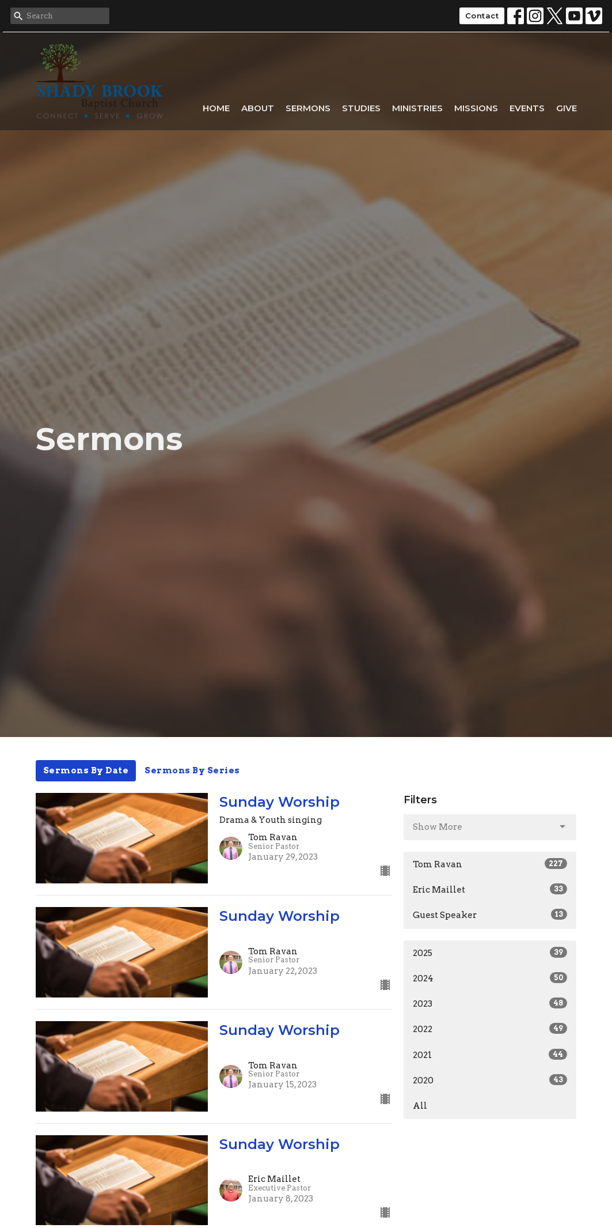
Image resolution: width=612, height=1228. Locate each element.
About (257, 108)
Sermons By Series (192, 770)
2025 (490, 952)
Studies (361, 108)
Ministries (417, 108)
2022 (490, 1028)
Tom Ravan (490, 864)
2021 (490, 1054)
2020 (490, 1080)
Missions (476, 108)
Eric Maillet (490, 889)
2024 (490, 978)
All (420, 1106)
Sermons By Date (86, 770)
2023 (490, 1003)
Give (566, 108)
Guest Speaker (490, 914)
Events (527, 108)
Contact (482, 15)
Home (216, 108)
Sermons (308, 108)
